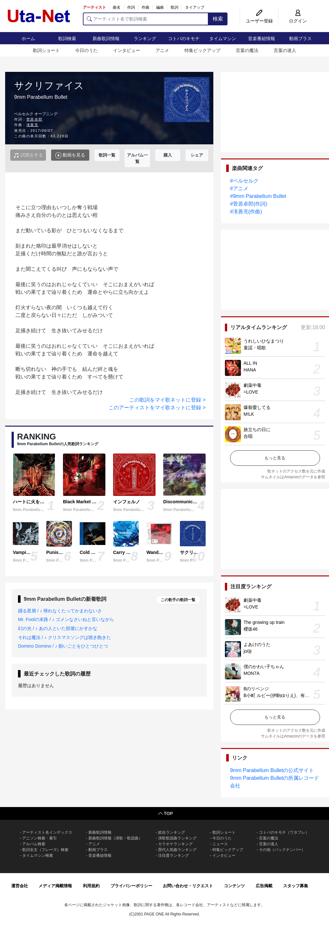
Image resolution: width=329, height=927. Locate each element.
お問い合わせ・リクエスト (188, 885)
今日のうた (86, 50)
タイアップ (194, 7)
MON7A (252, 673)
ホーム (28, 38)
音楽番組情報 (261, 38)
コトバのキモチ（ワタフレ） (284, 832)
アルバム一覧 (137, 158)
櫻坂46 (251, 629)
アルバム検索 (33, 844)
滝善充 (32, 125)
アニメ (162, 50)
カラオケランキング (175, 844)
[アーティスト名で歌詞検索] (146, 19)
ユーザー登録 (259, 20)
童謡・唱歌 (255, 347)
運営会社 (19, 885)
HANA (250, 369)
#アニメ (239, 188)
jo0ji (248, 651)
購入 (168, 155)
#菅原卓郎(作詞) (248, 204)
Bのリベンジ (256, 688)
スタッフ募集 (295, 885)
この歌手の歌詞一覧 (178, 600)
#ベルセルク (244, 180)
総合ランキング (171, 832)
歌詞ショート (46, 50)
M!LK (249, 414)
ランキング (145, 38)
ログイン (298, 20)
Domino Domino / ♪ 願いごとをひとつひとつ (63, 646)
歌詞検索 (67, 38)
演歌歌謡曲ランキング (177, 838)
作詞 (131, 7)
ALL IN (250, 363)
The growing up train (264, 622)
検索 (218, 18)
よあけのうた (257, 644)
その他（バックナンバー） (282, 849)
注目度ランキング (173, 855)
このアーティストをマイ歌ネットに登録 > (157, 407)
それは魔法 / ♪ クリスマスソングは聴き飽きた (64, 637)
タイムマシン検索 (37, 855)
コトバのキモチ (184, 38)
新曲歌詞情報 (106, 38)
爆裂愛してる (257, 407)
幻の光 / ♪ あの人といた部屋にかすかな (57, 628)
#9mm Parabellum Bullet (258, 196)
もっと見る (274, 457)
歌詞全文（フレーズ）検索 (45, 849)
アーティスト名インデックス (47, 832)
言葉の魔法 (247, 50)
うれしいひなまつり (264, 341)
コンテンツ (234, 885)
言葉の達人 (285, 50)
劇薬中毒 (253, 385)
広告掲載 (264, 885)
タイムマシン (222, 38)
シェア (197, 155)
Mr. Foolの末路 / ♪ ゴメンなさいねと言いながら (66, 619)
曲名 (116, 7)
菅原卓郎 (34, 119)
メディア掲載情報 (55, 885)
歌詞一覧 (107, 155)
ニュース (220, 844)
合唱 (248, 436)
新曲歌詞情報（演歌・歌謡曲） (115, 838)
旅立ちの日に (257, 429)
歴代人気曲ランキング (177, 849)
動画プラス (300, 38)
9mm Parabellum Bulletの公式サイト (272, 770)
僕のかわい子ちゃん (264, 666)
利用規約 (91, 885)
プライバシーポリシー (131, 885)
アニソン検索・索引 (39, 838)
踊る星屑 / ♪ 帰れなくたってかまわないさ (60, 610)
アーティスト (94, 7)
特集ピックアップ (202, 50)
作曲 (145, 7)
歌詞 (174, 7)
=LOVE (251, 392)
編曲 (160, 7)
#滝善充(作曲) (246, 211)
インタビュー (126, 50)
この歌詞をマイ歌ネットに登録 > (167, 400)
